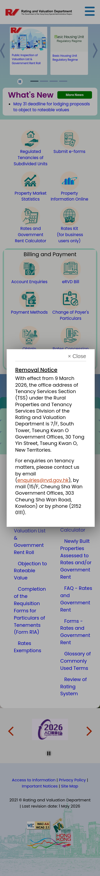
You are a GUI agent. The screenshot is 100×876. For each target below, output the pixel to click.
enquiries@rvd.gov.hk (43, 480)
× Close (77, 356)
